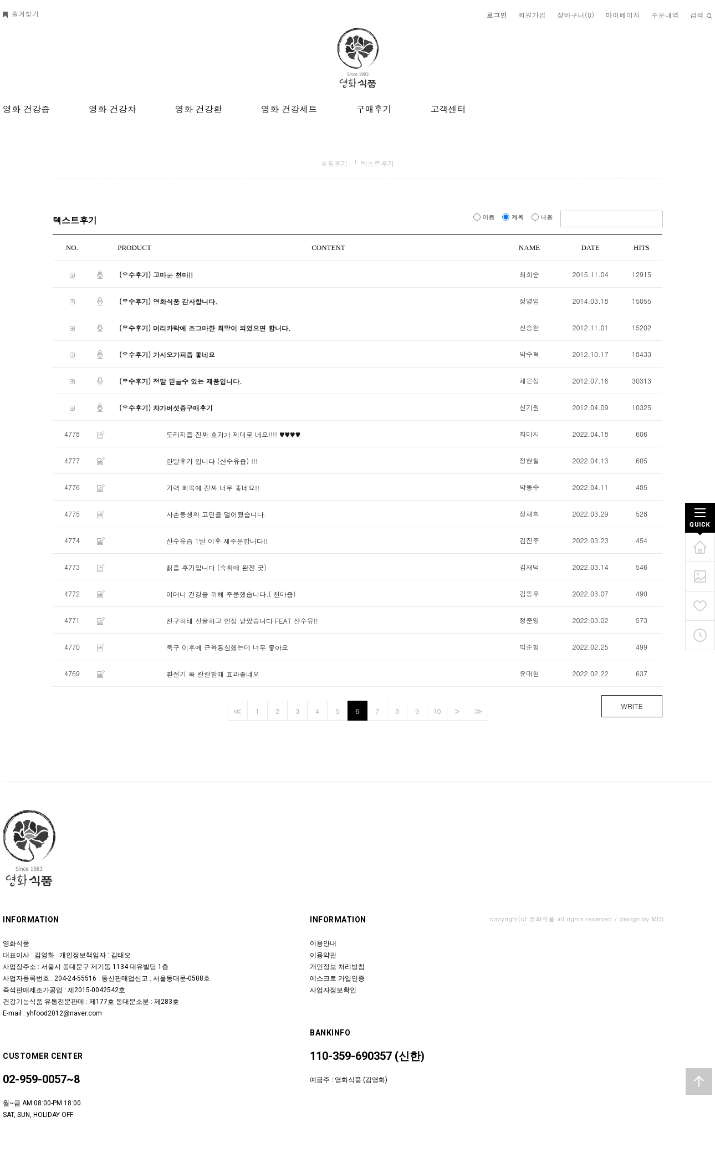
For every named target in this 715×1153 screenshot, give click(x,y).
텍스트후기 (377, 163)
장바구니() (576, 14)
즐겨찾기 (21, 13)
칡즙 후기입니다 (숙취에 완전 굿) (216, 567)
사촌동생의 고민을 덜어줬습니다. (216, 514)
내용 (543, 217)
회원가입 (532, 14)
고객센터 (448, 109)
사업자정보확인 (333, 990)
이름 (485, 217)
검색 (701, 14)
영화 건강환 (198, 109)
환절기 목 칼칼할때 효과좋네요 (212, 673)
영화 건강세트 (289, 109)
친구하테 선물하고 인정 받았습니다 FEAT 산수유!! (242, 620)
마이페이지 (623, 14)
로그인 (497, 14)
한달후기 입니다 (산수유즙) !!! (212, 461)
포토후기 (334, 163)
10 (437, 711)
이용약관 (323, 955)
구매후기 (373, 109)
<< (236, 711)
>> (477, 711)
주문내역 (665, 14)
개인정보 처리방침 (337, 967)
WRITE (631, 706)
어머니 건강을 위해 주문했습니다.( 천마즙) (231, 594)
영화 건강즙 (26, 109)
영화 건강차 (112, 109)
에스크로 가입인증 (337, 978)
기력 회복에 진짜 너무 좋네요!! (212, 487)
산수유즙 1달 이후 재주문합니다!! (217, 540)
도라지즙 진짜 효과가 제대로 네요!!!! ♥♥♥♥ (233, 434)
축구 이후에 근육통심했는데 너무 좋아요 (227, 647)
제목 (513, 217)
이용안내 (323, 943)
